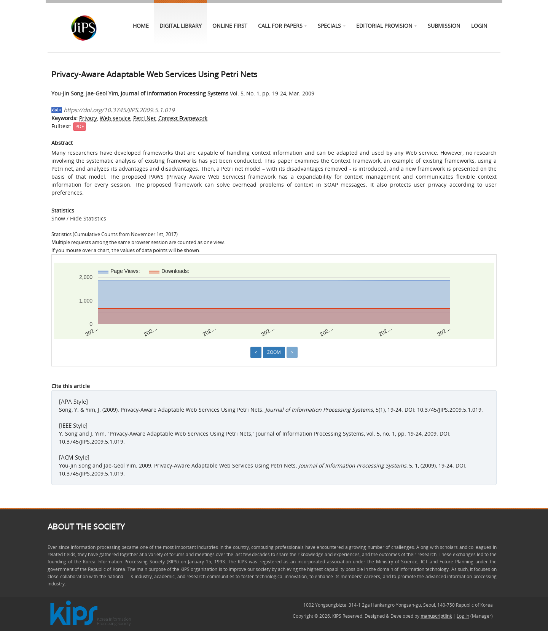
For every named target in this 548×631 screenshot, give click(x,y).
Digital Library (180, 25)
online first (229, 25)
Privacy (88, 118)
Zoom (274, 352)
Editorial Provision (384, 25)
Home (141, 25)
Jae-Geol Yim (102, 93)
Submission (444, 25)
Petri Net (144, 118)
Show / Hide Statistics (78, 218)
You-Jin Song (67, 93)
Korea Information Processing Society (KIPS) (130, 561)
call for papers (280, 25)
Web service (115, 118)
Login (479, 25)
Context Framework (182, 118)
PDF (79, 126)
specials (329, 25)
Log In (463, 616)
